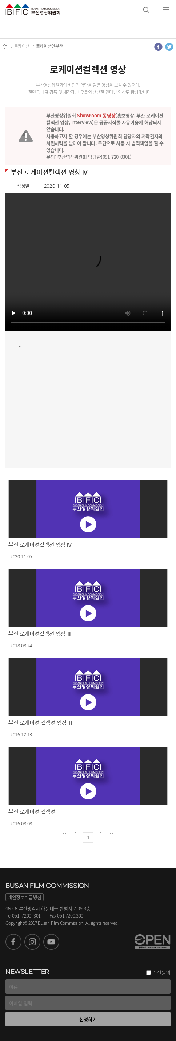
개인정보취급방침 (24, 897)
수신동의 (161, 972)
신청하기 (88, 1019)
